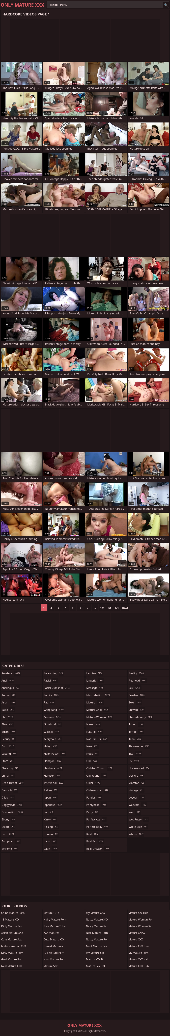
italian (51, 790)
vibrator (137, 782)
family (51, 695)
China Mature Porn (13, 913)
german (52, 717)
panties (94, 797)
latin (50, 848)
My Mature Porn (138, 953)
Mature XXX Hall (138, 959)
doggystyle (12, 804)
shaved (137, 709)
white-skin (138, 826)
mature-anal (97, 709)
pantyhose (96, 804)
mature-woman (99, 717)
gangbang (54, 709)
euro (8, 834)
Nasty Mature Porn (97, 939)
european (11, 841)
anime (8, 695)
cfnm (7, 760)
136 (117, 607)
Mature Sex (51, 966)
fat (49, 702)
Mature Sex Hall (96, 966)
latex (50, 841)
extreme (9, 848)
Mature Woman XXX (13, 946)
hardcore (53, 768)
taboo (136, 724)
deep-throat (12, 782)
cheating (10, 768)
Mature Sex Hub (138, 913)
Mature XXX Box (96, 959)
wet (135, 812)
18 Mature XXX (10, 919)
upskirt (136, 775)
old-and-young (99, 768)
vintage (136, 790)
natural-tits (97, 739)
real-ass (95, 841)
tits (135, 753)
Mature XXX (135, 939)
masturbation (98, 695)
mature (95, 702)
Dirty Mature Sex (11, 926)
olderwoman (97, 790)
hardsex (52, 775)
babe (8, 709)
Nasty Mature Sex (97, 926)
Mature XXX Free (138, 946)
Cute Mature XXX (54, 939)
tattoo (136, 731)
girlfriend (53, 724)
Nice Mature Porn (97, 933)
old (92, 760)
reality (136, 673)
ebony (8, 819)
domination (12, 812)
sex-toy (137, 695)
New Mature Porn (54, 959)
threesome (139, 746)
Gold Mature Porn (12, 959)
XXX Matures (51, 933)
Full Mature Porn (54, 953)
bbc (7, 717)
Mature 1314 (51, 913)
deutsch (9, 790)
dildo (8, 797)
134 (102, 607)
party (92, 812)
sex (135, 687)
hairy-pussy (55, 753)
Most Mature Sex (96, 946)
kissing (51, 826)
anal (7, 680)
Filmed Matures (53, 946)
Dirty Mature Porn (12, 953)
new (92, 746)
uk (134, 760)
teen (135, 739)
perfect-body (97, 826)
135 (110, 607)
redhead (138, 680)
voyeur (137, 797)
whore (136, 834)
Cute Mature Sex (11, 939)
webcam (138, 804)
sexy (135, 702)
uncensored (139, 768)
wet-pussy (139, 819)
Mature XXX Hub (138, 966)
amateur (11, 673)
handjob (53, 760)
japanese (53, 804)
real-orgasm (98, 848)
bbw (7, 724)
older (93, 782)
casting (9, 753)
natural (94, 731)
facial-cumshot (57, 687)
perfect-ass (96, 819)
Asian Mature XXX (12, 933)
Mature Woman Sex (140, 926)
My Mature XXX (95, 913)
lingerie (95, 680)
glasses (52, 731)
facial (51, 680)
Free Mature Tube (54, 926)
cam (8, 746)
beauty (8, 739)
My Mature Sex (95, 953)
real (92, 834)
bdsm (8, 731)
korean (51, 834)
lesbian (94, 673)
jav (49, 812)
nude (92, 753)
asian (8, 702)
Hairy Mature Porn (55, 919)
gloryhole (53, 739)
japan (51, 797)
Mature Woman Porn (141, 919)
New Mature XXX (11, 966)
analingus (10, 687)
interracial (54, 782)
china (8, 775)
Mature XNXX (136, 933)
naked (93, 724)
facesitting (54, 673)
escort (8, 826)
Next (125, 607)
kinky (50, 819)
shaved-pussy (141, 717)
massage (95, 687)
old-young (96, 775)
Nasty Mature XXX (97, 919)
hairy (51, 746)
